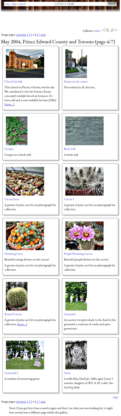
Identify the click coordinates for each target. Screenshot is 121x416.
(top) (115, 397)
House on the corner (76, 81)
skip (14, 4)
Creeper (9, 149)
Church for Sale (13, 81)
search (22, 4)
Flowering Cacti (13, 254)
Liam (7, 4)
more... (9, 104)
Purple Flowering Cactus (78, 254)
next (43, 34)
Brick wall (69, 149)
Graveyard (70, 314)
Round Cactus (13, 314)
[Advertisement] (53, 20)
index (97, 31)
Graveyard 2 (11, 373)
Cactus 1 (69, 199)
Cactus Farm (11, 199)
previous (21, 34)
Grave (67, 373)
